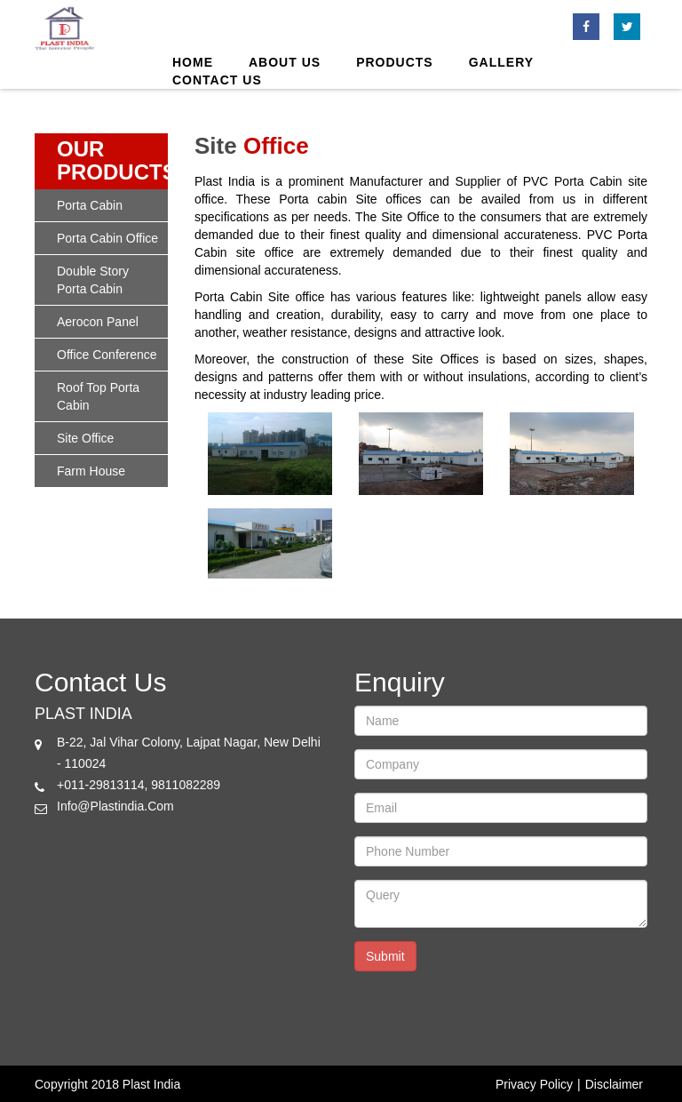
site (215, 146)
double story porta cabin (93, 280)
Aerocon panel (98, 322)
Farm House (91, 471)
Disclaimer (614, 1084)
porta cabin (90, 205)
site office (85, 438)
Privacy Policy (534, 1084)
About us (285, 62)
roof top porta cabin (98, 396)
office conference (107, 354)
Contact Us (217, 80)
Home (192, 62)
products (394, 62)
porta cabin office (107, 238)
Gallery (501, 62)
